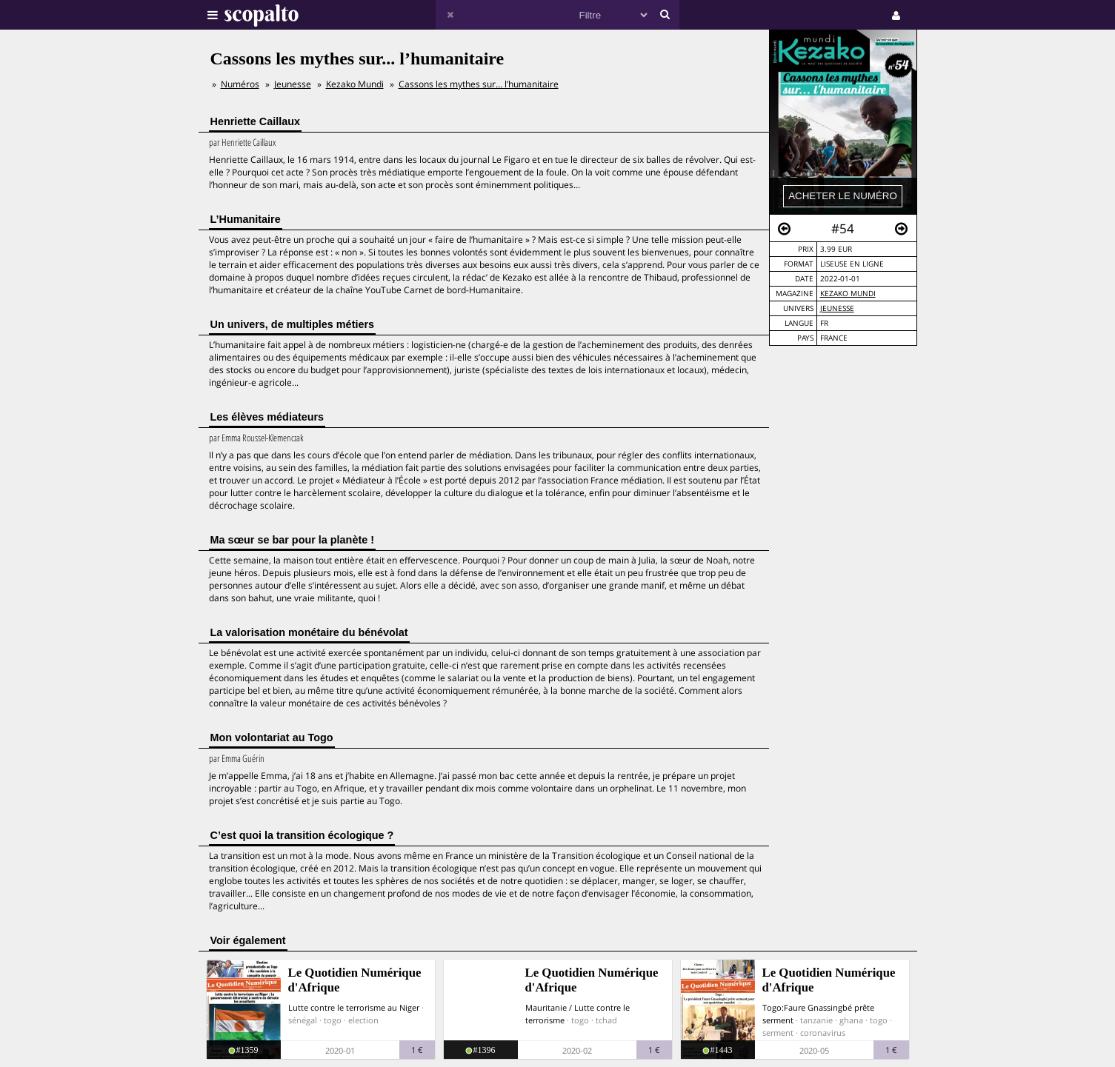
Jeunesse (837, 308)
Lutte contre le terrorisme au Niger (353, 1007)
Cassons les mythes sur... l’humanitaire (479, 84)
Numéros (240, 84)
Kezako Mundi (848, 293)
